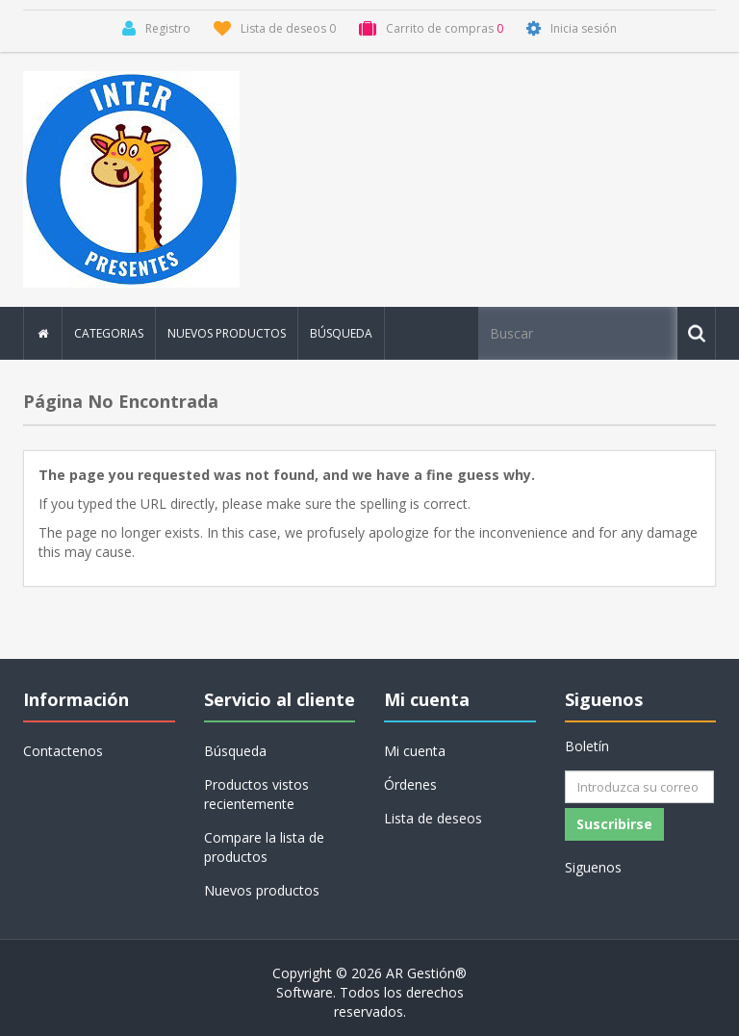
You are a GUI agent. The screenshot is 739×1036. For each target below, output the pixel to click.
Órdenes (410, 784)
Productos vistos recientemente (256, 794)
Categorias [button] (108, 333)
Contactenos (63, 751)
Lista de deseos (433, 818)
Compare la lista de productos (264, 847)
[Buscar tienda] (579, 333)
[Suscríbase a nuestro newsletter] (639, 787)
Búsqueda (341, 333)
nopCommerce (147, 973)
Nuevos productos (226, 333)
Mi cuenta (415, 751)
